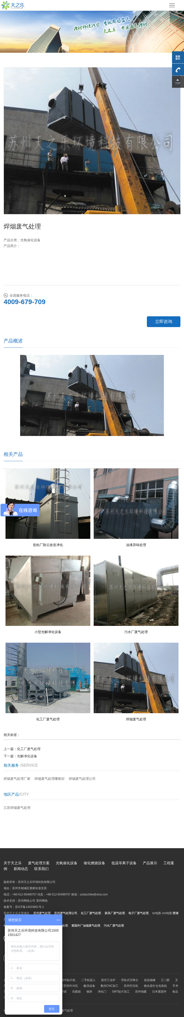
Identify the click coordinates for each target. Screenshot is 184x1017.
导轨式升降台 (129, 980)
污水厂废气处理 (114, 925)
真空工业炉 (108, 980)
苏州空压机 (131, 986)
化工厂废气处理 (28, 749)
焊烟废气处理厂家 (17, 779)
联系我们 (41, 869)
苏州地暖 (141, 991)
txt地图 (156, 913)
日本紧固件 (159, 991)
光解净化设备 (27, 756)
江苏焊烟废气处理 (17, 808)
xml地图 (167, 913)
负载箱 (76, 991)
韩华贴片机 (68, 980)
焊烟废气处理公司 (82, 779)
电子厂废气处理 (138, 913)
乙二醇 (165, 980)
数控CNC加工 (109, 986)
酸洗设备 (89, 986)
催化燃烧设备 (94, 863)
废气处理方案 (39, 863)
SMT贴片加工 (120, 991)
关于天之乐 (13, 863)
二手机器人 (88, 980)
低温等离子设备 (124, 863)
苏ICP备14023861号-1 (29, 907)
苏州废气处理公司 (65, 913)
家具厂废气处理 (115, 913)
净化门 (102, 991)
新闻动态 (21, 869)
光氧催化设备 (66, 863)
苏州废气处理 (42, 913)
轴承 (89, 991)
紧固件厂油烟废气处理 (85, 925)
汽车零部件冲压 (68, 986)
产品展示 (150, 863)
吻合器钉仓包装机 (155, 986)
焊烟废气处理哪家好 (49, 779)
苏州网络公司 (26, 900)
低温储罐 (149, 980)
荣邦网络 (42, 900)
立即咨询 (163, 321)
